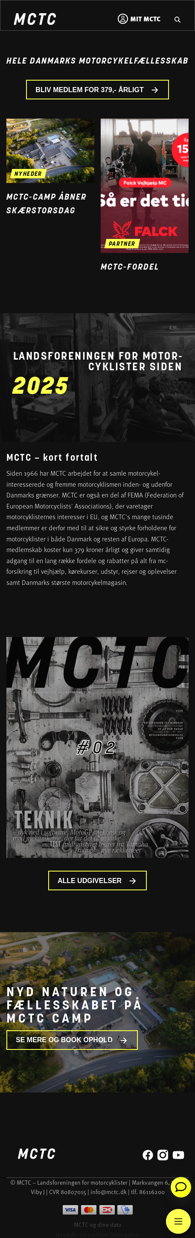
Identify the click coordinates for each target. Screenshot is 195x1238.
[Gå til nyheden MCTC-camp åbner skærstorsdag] (50, 151)
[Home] (34, 20)
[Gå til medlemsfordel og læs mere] (145, 186)
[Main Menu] (178, 1221)
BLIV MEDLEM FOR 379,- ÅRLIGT (97, 90)
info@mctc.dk (108, 1192)
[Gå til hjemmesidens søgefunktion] (177, 18)
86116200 (152, 1192)
